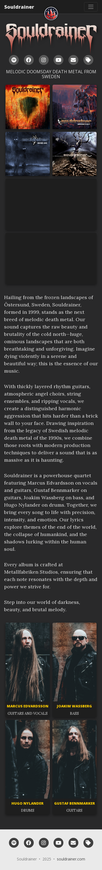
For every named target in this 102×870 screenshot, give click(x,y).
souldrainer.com (71, 859)
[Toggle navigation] (91, 6)
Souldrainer (19, 7)
